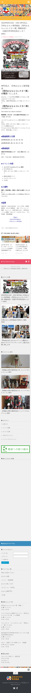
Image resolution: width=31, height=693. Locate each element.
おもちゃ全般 (5, 576)
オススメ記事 (18, 18)
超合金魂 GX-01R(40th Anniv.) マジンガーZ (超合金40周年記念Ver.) (15, 634)
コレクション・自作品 (7, 587)
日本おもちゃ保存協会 (8, 37)
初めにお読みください (7, 572)
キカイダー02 (7, 607)
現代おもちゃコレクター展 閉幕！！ (12, 605)
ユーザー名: (4, 553)
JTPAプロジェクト (8, 435)
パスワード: (4, 556)
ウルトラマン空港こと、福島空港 (10, 656)
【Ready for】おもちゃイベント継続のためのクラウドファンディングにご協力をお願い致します (15, 342)
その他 (3, 595)
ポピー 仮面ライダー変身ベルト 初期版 (14, 642)
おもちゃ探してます (7, 583)
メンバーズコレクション (9, 439)
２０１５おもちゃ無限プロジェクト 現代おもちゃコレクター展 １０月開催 (15, 614)
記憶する (5, 559)
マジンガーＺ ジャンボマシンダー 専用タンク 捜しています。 (15, 624)
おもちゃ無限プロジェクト (11, 228)
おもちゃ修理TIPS (6, 591)
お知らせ (3, 18)
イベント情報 (10, 18)
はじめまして (5, 660)
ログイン (5, 562)
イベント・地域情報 (7, 580)
